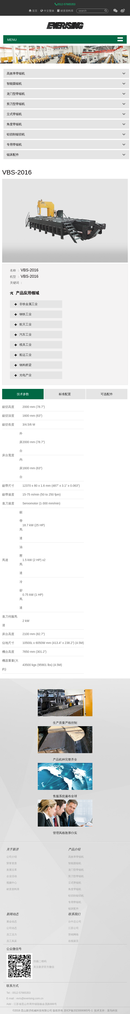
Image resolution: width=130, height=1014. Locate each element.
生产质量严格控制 (65, 722)
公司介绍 (11, 856)
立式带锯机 (14, 114)
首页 (33, 10)
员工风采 (11, 941)
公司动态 (11, 928)
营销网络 (73, 934)
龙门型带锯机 (16, 93)
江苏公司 (73, 928)
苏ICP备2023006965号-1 (78, 1010)
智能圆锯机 (14, 83)
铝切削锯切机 (16, 134)
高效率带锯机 (16, 73)
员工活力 (11, 934)
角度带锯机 (14, 124)
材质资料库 (65, 10)
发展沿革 (11, 869)
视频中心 (11, 882)
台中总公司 (74, 921)
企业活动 (11, 876)
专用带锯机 (14, 144)
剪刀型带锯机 (16, 104)
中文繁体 (47, 10)
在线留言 (73, 941)
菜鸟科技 (112, 1010)
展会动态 (11, 921)
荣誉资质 (11, 863)
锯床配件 (13, 154)
